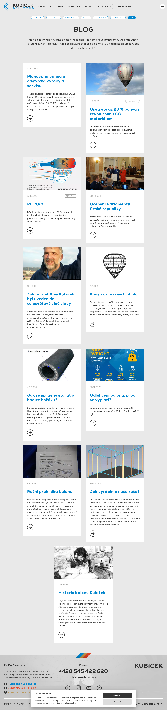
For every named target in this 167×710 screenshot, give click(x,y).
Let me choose (48, 703)
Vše (132, 18)
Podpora (74, 6)
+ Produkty (71, 18)
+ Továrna (100, 18)
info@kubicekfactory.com (83, 677)
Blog (87, 6)
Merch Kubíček (14, 704)
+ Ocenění (54, 18)
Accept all (117, 695)
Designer (124, 6)
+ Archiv (37, 18)
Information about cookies (66, 703)
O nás (60, 6)
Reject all (117, 702)
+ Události (117, 18)
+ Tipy (86, 18)
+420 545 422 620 (83, 671)
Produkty (44, 6)
